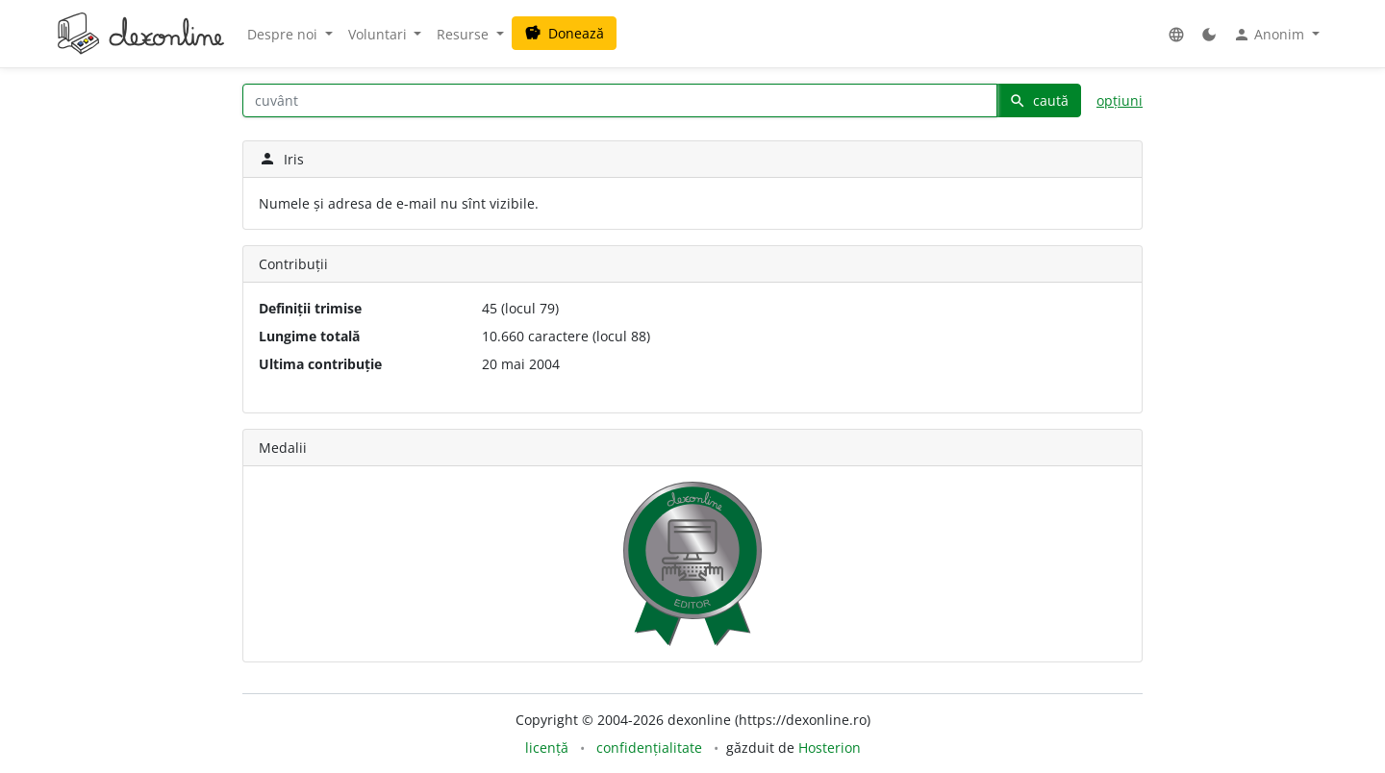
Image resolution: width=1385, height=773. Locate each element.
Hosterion (829, 747)
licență (546, 747)
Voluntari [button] (379, 34)
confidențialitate (649, 747)
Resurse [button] (464, 34)
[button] (1176, 34)
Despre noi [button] (284, 34)
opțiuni (1119, 100)
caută (1039, 100)
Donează (564, 33)
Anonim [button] (1270, 34)
